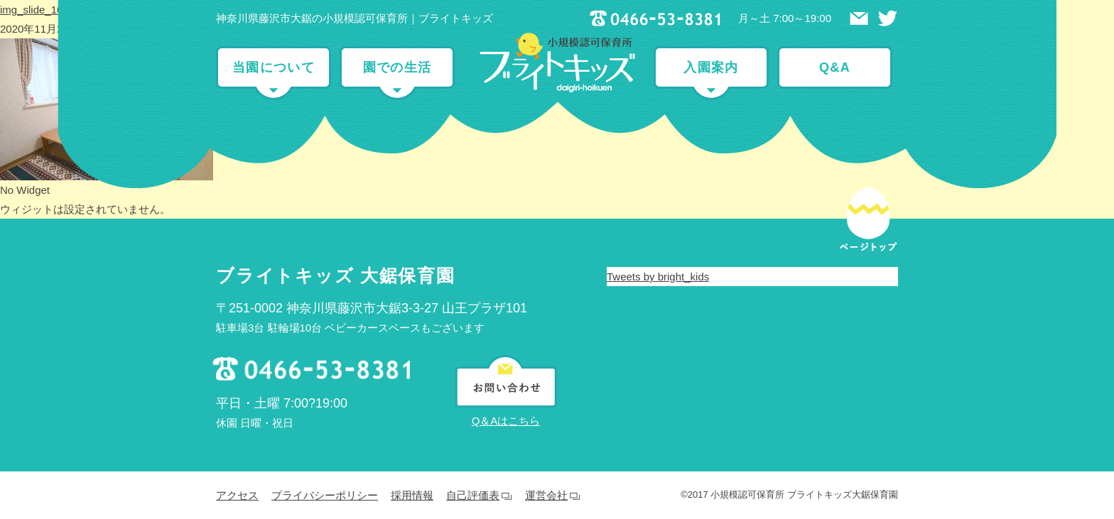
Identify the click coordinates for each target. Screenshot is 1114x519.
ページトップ (868, 208)
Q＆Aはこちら (506, 421)
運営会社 (546, 495)
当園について (273, 67)
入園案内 (710, 67)
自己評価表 (472, 495)
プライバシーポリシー (324, 495)
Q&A (834, 67)
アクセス (237, 495)
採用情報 (412, 495)
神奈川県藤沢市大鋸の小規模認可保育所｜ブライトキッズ (354, 18)
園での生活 (397, 67)
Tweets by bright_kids (658, 277)
